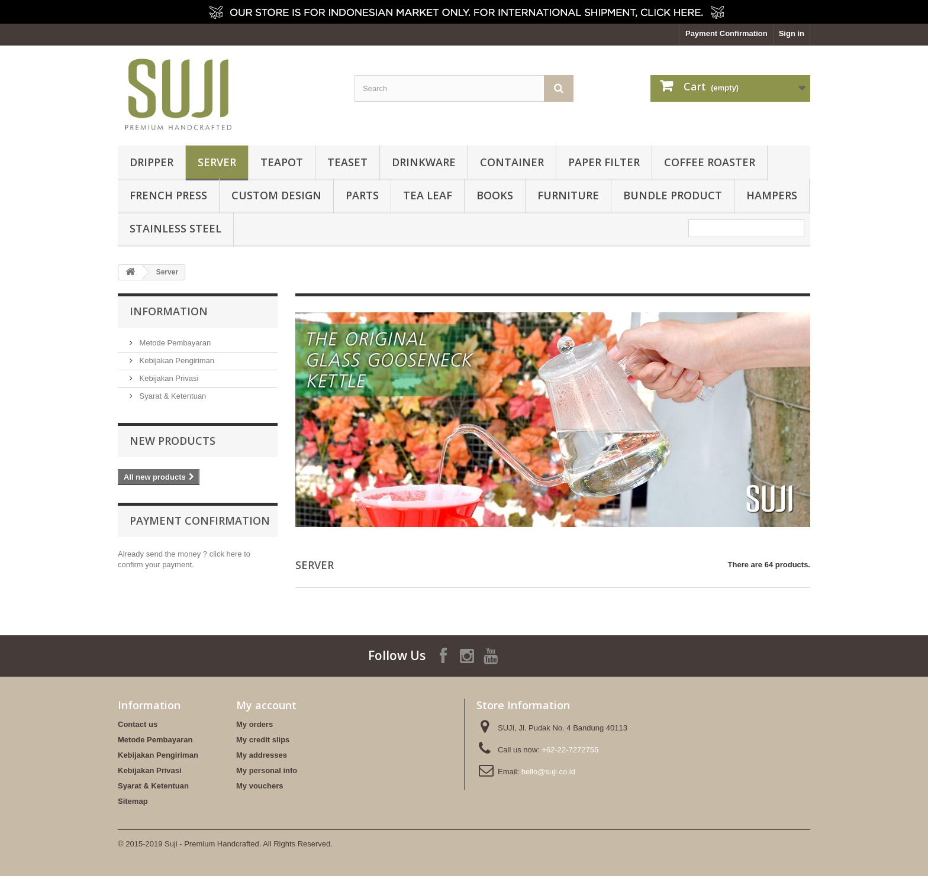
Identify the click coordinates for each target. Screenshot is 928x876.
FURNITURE (568, 195)
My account (266, 705)
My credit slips (262, 739)
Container (512, 162)
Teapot (281, 162)
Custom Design (276, 195)
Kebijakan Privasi (167, 378)
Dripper (151, 162)
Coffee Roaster (709, 162)
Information (169, 311)
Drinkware (424, 162)
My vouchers (259, 785)
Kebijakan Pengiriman (175, 360)
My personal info (266, 770)
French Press (168, 195)
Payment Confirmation (726, 33)
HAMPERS (771, 195)
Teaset (347, 162)
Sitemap (133, 801)
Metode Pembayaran (174, 342)
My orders (254, 724)
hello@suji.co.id (548, 771)
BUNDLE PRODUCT (672, 195)
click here (226, 553)
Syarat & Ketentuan (171, 396)
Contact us (137, 724)
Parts (362, 195)
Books (494, 195)
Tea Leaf (427, 195)
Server (217, 162)
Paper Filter (604, 162)
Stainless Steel (175, 228)
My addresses (261, 755)
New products (172, 441)
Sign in (791, 33)
